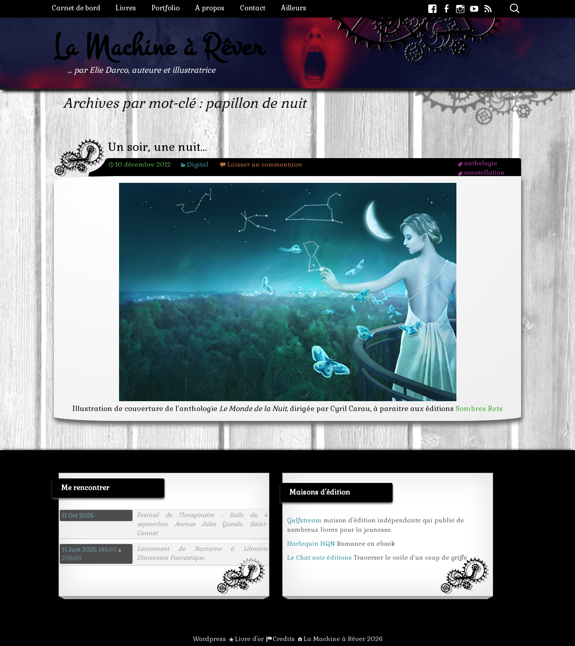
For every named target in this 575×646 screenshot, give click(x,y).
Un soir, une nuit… (157, 147)
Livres (125, 8)
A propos (210, 8)
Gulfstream (304, 520)
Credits (284, 639)
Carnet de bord (76, 8)
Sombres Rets (479, 408)
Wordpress (209, 639)
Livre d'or (249, 639)
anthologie (480, 163)
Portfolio (165, 8)
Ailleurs (293, 8)
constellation (484, 172)
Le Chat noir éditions (319, 557)
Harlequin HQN (311, 544)
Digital (197, 164)
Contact (252, 8)
